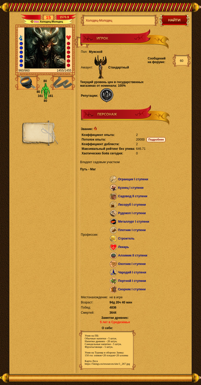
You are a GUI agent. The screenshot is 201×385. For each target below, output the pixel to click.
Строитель (126, 238)
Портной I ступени (132, 281)
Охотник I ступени (132, 264)
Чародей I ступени (132, 272)
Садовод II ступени (132, 196)
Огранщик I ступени (133, 179)
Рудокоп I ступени (132, 213)
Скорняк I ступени (132, 289)
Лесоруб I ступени (132, 204)
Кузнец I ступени (130, 188)
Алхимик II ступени (132, 255)
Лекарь (123, 247)
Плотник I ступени (132, 230)
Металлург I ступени (133, 221)
